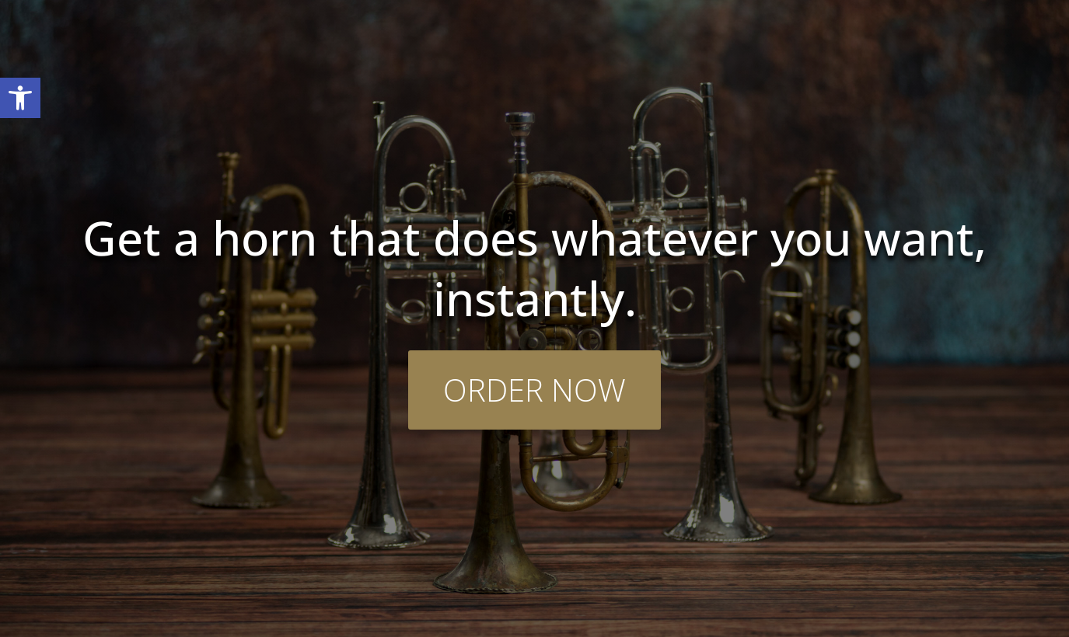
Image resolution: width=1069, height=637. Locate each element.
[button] (20, 98)
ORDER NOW (534, 389)
